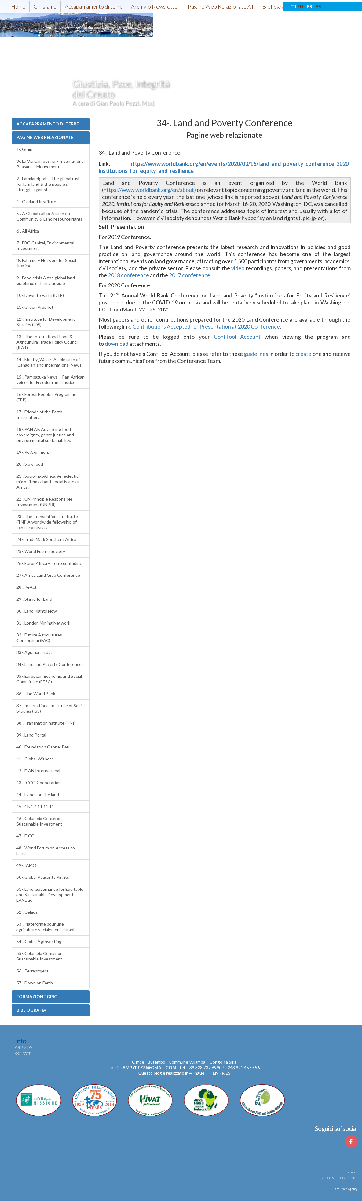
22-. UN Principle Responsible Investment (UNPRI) (44, 501)
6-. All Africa (27, 230)
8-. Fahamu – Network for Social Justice (46, 263)
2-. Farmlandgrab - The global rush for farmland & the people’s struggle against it (48, 184)
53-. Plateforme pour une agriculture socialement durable (46, 926)
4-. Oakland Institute (36, 201)
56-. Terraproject (32, 970)
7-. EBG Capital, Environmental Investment (45, 245)
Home (18, 6)
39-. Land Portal (31, 734)
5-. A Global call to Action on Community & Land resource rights (49, 216)
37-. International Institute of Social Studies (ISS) (50, 708)
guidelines (256, 353)
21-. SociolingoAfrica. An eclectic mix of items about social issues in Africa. (48, 481)
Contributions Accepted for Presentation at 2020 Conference (206, 326)
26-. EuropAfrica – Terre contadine (49, 563)
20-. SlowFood (29, 464)
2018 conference (128, 275)
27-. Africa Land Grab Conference (48, 575)
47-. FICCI (26, 835)
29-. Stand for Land (34, 599)
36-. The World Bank (35, 693)
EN (300, 6)
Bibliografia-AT (280, 6)
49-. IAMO (26, 865)
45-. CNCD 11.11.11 (35, 806)
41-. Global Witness (35, 758)
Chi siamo (45, 6)
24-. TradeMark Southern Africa (46, 539)
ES (318, 6)
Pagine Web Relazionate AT (221, 6)
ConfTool (225, 336)
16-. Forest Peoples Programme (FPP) (46, 397)
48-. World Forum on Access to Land (45, 850)
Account (250, 336)
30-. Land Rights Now (36, 611)
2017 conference (189, 275)
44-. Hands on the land (37, 794)
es (227, 1073)
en (215, 1073)
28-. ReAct (26, 587)
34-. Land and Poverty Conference (49, 664)
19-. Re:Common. (32, 452)
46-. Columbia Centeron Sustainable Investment (39, 821)
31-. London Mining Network (43, 622)
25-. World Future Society (40, 551)
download (116, 343)
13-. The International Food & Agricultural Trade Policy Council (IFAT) (47, 342)
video (237, 268)
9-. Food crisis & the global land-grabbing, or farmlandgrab (46, 280)
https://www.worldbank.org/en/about (149, 189)
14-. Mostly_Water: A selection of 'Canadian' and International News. (49, 362)
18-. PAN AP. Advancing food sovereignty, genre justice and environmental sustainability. (45, 435)
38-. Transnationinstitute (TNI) (45, 722)
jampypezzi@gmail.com (148, 1067)
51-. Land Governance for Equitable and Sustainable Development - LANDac (49, 894)
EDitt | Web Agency (344, 1189)
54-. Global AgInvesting (38, 941)
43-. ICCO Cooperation (38, 782)
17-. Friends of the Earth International (39, 414)
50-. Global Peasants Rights (42, 877)
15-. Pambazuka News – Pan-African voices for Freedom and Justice (50, 379)
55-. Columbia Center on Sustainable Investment (39, 956)
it (209, 1073)
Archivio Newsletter (155, 6)
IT (291, 6)
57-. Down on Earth (34, 982)
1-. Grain (24, 149)
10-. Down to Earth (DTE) (40, 295)
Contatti (23, 1053)
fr (222, 1073)
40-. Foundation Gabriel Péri (42, 746)
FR (309, 6)
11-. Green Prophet (34, 307)
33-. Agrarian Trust (34, 652)
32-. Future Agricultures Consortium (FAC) (39, 637)
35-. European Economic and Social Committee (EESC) (49, 678)
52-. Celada (27, 912)
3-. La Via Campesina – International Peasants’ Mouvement (50, 164)
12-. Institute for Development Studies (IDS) (45, 321)
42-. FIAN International (38, 770)
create (303, 353)
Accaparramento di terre (94, 6)
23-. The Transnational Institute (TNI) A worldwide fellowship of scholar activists (47, 522)
